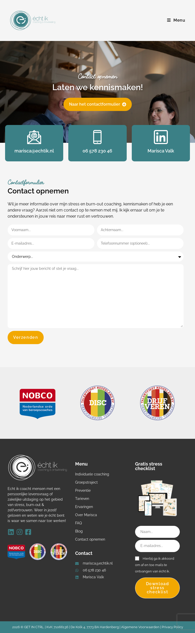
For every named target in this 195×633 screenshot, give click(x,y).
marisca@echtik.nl (34, 150)
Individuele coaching (92, 474)
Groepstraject (86, 482)
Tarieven (82, 499)
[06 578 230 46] (97, 137)
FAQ (78, 523)
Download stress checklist (157, 587)
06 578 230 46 (97, 150)
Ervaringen (84, 507)
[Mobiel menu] (176, 20)
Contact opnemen (90, 539)
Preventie (83, 490)
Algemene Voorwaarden (140, 627)
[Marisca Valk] (161, 137)
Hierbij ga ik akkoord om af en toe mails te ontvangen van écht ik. (154, 565)
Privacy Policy (172, 627)
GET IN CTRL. (34, 627)
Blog (79, 531)
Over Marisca (86, 515)
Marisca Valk (161, 150)
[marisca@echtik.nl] (34, 137)
